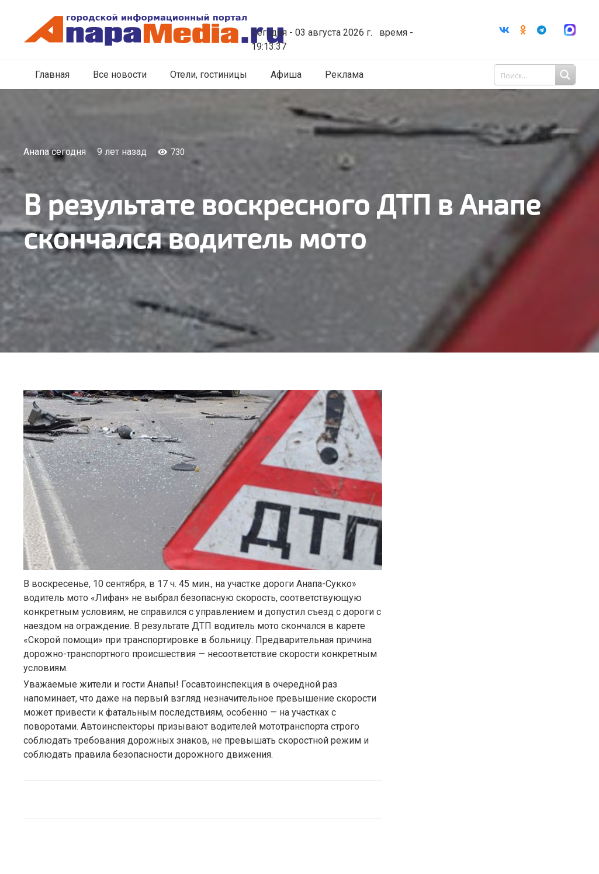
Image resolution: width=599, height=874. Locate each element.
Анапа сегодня (54, 151)
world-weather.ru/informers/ (341, 24)
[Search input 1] (536, 74)
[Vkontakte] (504, 29)
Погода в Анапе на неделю (341, 13)
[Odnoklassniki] (523, 29)
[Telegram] (541, 29)
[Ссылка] (153, 30)
